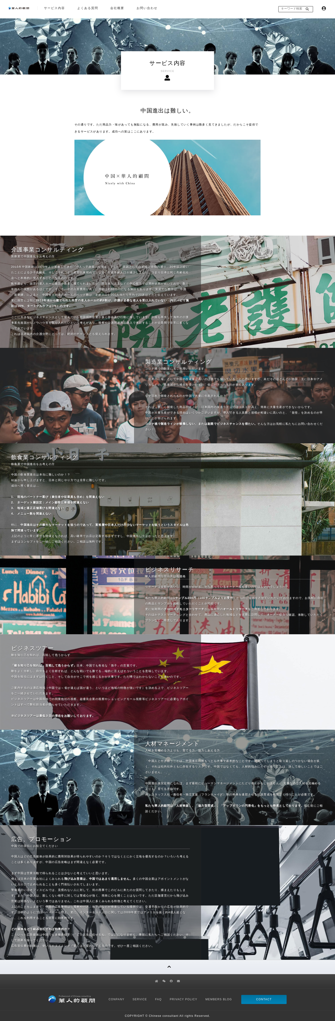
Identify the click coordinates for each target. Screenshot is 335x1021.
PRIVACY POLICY (184, 999)
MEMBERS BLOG (218, 999)
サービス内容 (54, 8)
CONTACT (264, 999)
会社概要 (117, 8)
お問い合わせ (147, 8)
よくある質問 (87, 8)
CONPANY (116, 999)
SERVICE (140, 999)
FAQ (158, 999)
